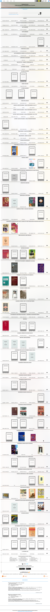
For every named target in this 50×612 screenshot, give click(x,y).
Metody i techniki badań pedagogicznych (24, 559)
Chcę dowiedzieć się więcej (21, 611)
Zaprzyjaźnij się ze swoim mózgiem (34, 560)
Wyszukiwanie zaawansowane (12, 14)
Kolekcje (17, 14)
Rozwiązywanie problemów (33, 559)
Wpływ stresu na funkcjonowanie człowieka (14, 594)
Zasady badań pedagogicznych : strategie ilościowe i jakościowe (16, 560)
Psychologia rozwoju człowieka (23, 560)
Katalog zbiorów (25, 9)
